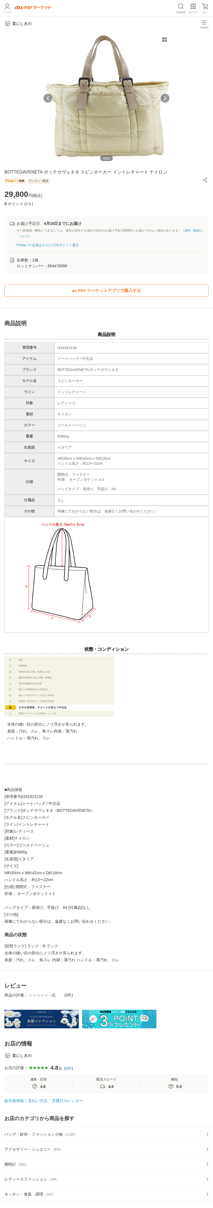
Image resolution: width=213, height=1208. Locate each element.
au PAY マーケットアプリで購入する (106, 290)
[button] (205, 180)
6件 (68, 1068)
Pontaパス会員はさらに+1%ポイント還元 (48, 245)
